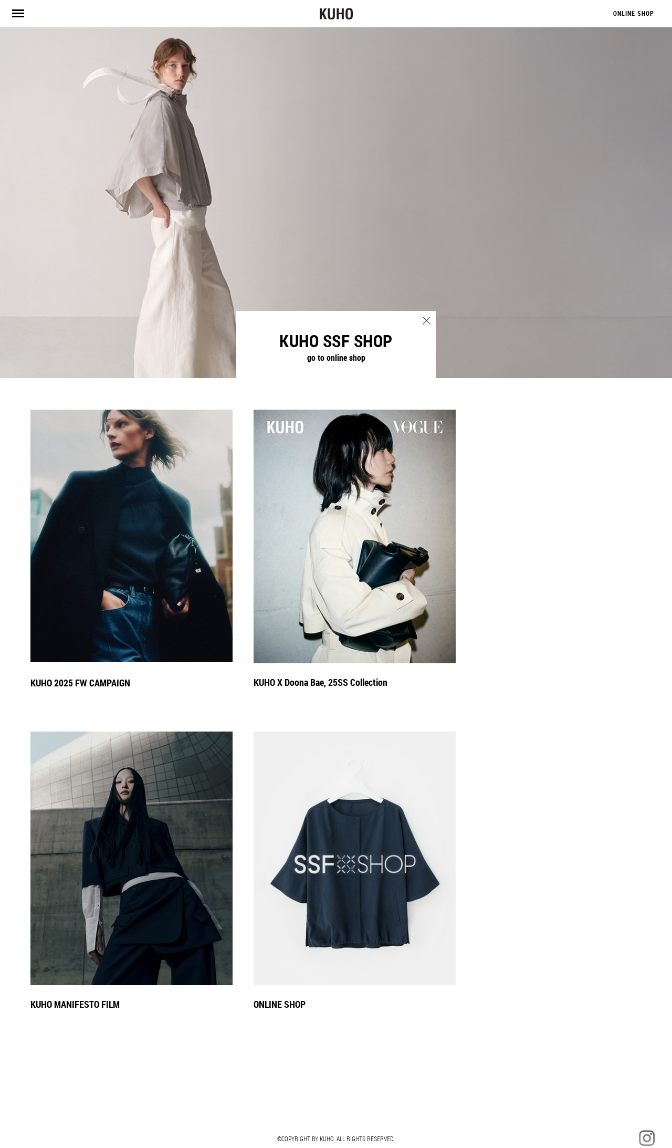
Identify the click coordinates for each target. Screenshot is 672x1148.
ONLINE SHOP (633, 13)
